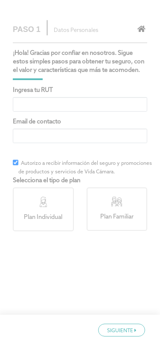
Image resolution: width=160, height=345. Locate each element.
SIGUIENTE (122, 331)
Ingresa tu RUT (33, 90)
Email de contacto (37, 122)
